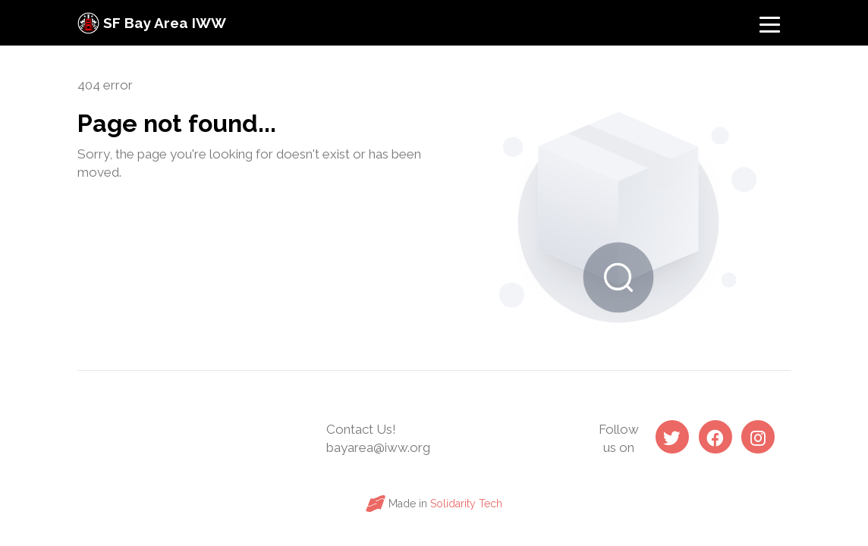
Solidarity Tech (466, 503)
